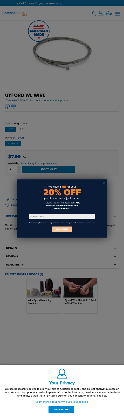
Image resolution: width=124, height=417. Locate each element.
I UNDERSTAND (61, 409)
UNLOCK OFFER (62, 229)
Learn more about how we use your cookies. (62, 402)
